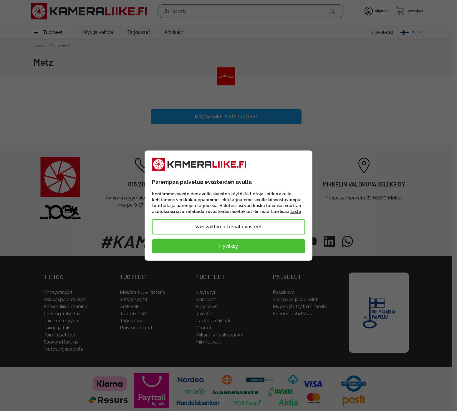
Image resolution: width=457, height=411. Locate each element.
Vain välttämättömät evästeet (228, 227)
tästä (295, 211)
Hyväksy (228, 246)
